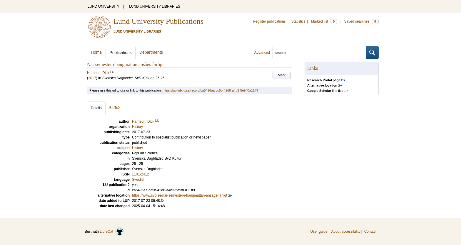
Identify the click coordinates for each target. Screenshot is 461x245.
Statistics (298, 21)
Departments (151, 52)
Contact (370, 231)
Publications (120, 52)
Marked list (324, 21)
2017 (92, 78)
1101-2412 (140, 174)
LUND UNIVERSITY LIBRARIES (154, 6)
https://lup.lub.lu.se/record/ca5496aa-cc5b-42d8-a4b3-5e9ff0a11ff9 (210, 90)
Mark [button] (282, 75)
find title (325, 90)
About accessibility (345, 231)
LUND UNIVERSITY (103, 6)
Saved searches (361, 21)
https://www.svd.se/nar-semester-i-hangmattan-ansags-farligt (179, 195)
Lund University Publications (158, 21)
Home (96, 52)
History (137, 148)
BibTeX (115, 108)
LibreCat (112, 231)
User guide (319, 231)
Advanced (262, 52)
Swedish (138, 180)
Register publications (269, 21)
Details (96, 108)
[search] (319, 52)
